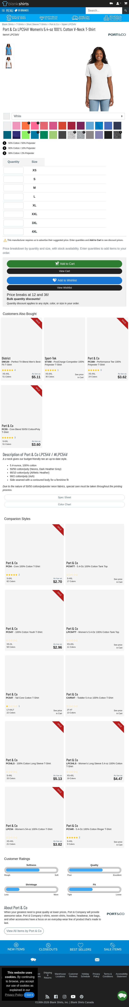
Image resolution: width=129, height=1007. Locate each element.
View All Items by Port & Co (23, 930)
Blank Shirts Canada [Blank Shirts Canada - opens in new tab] (82, 1002)
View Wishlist (64, 287)
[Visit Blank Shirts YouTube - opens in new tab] (73, 996)
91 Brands (21, 10)
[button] (111, 2)
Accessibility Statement (122, 975)
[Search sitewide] (104, 10)
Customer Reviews (73, 975)
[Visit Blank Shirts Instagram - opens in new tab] (65, 996)
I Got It (29, 994)
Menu (7, 10)
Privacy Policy (14, 994)
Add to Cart (65, 263)
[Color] (68, 116)
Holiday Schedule (85, 975)
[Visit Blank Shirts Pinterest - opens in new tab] (81, 996)
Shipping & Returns (48, 975)
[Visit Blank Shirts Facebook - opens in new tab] (56, 996)
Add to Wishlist (64, 280)
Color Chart (64, 504)
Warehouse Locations (60, 975)
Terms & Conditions (108, 975)
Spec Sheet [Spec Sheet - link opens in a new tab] (64, 497)
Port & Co (10, 29)
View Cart (64, 271)
